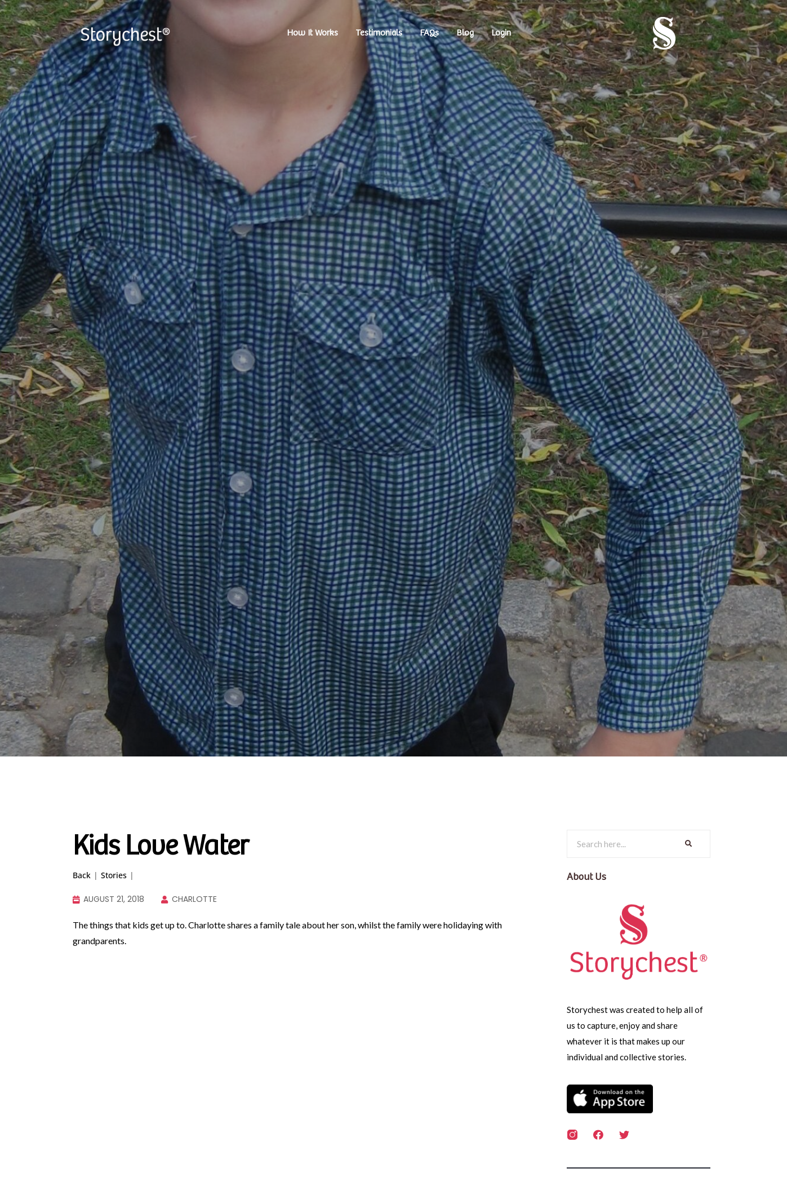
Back (82, 875)
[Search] (687, 843)
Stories (114, 875)
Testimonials (378, 33)
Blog (465, 33)
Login (501, 33)
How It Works (312, 33)
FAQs (429, 33)
